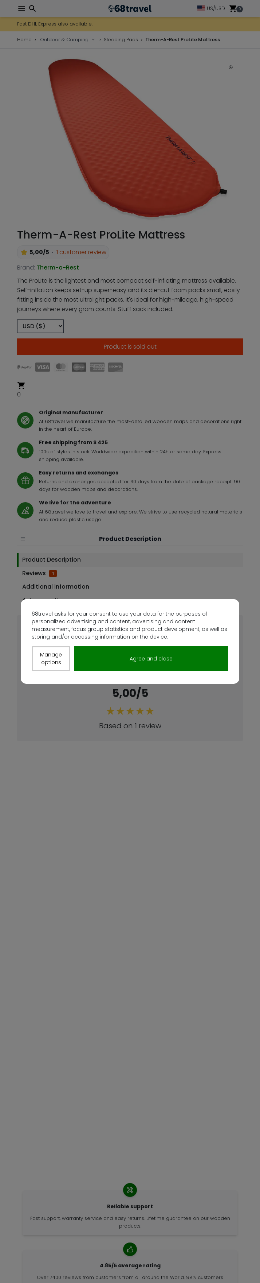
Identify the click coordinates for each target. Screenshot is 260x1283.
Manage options (51, 658)
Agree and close (151, 658)
